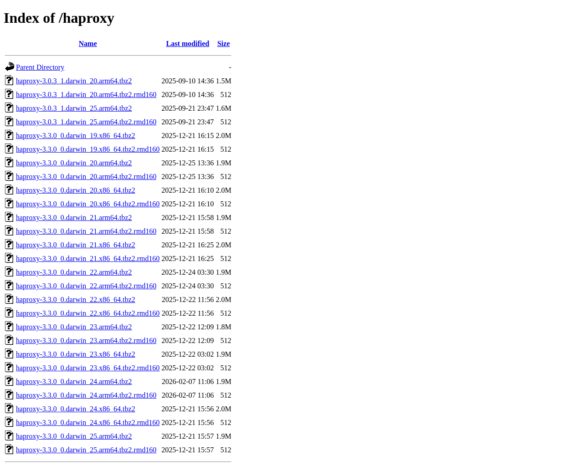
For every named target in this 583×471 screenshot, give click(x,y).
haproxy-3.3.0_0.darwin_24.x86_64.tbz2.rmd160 (88, 422)
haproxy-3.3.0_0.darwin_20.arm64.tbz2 (74, 163)
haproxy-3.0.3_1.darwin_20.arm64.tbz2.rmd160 (86, 94)
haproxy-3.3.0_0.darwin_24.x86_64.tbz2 (75, 409)
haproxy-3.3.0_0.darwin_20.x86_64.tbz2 (75, 190)
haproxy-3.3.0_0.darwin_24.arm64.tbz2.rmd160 (86, 395)
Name (88, 43)
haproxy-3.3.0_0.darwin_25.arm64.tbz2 (74, 436)
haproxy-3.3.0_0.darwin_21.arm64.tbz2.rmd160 (86, 231)
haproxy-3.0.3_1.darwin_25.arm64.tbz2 (74, 108)
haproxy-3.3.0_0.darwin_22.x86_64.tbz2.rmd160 (88, 313)
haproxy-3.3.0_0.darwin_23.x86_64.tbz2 (75, 354)
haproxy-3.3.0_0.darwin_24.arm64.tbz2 (74, 381)
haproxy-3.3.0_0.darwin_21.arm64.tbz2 (74, 217)
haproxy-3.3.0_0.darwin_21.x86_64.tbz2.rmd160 (88, 258)
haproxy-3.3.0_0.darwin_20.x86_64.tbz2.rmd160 (88, 204)
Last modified (188, 43)
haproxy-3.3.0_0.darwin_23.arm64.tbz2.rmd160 (86, 340)
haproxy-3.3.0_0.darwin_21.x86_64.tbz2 (75, 245)
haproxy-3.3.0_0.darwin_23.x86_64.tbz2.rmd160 (88, 368)
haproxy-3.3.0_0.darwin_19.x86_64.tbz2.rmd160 (88, 149)
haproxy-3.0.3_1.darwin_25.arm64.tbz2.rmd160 (86, 122)
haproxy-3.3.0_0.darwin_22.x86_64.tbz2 (75, 299)
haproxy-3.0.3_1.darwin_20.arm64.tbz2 (74, 81)
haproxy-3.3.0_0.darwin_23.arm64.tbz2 (74, 327)
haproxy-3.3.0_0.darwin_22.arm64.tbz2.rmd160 (86, 286)
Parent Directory (40, 67)
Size (223, 43)
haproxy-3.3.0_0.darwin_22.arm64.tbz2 (74, 272)
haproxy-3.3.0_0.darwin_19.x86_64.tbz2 (75, 135)
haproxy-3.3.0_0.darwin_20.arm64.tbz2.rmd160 (86, 176)
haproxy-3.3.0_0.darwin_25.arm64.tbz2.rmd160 (86, 450)
